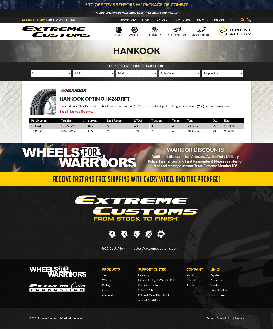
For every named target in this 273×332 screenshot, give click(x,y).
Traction (156, 120)
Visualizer (164, 20)
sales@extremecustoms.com (156, 248)
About (189, 275)
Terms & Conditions (149, 300)
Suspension (177, 32)
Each (227, 120)
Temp (175, 120)
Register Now (33, 20)
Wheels (134, 32)
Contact (218, 20)
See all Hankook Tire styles (76, 111)
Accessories (201, 32)
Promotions (128, 20)
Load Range (114, 120)
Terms (210, 318)
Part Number (39, 120)
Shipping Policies (147, 290)
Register (214, 275)
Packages (154, 32)
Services (146, 20)
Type (190, 120)
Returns (239, 318)
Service (92, 120)
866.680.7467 (113, 248)
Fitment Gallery (218, 290)
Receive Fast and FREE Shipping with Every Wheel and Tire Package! (136, 180)
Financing (143, 275)
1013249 (36, 126)
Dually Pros (183, 20)
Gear (104, 290)
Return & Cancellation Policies (154, 295)
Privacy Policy (224, 318)
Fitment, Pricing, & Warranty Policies (158, 280)
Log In (232, 20)
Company (202, 20)
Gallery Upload (218, 295)
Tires (118, 32)
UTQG (138, 120)
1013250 (36, 131)
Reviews (190, 285)
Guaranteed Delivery (149, 285)
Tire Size (66, 120)
